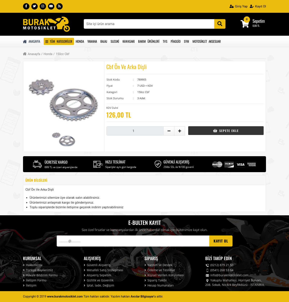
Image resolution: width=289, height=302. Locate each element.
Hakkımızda (32, 265)
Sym (186, 41)
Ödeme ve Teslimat (159, 270)
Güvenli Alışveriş (97, 265)
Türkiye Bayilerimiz (38, 270)
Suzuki (115, 41)
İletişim (29, 285)
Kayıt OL (221, 241)
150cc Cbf (61, 54)
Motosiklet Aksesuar (206, 41)
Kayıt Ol (258, 6)
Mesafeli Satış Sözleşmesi (103, 270)
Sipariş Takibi (155, 280)
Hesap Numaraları (159, 285)
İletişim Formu (34, 280)
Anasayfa (31, 41)
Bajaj (103, 41)
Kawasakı (129, 41)
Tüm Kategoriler (58, 41)
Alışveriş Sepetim (97, 275)
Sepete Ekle (225, 130)
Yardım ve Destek (158, 265)
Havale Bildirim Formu (40, 275)
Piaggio (176, 41)
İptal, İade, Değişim (99, 285)
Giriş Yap (239, 6)
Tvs (165, 41)
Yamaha (92, 41)
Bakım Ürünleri (148, 41)
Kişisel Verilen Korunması (164, 275)
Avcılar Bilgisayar (142, 296)
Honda (80, 41)
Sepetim (259, 21)
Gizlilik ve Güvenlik (98, 280)
